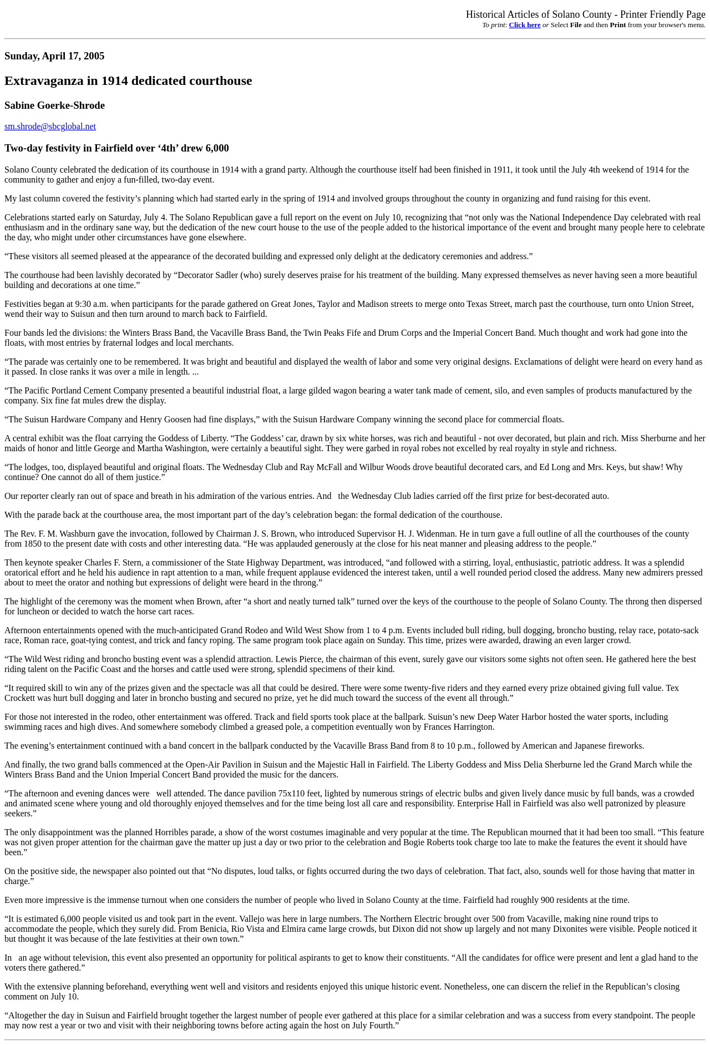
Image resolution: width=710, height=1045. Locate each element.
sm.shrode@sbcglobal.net (50, 126)
